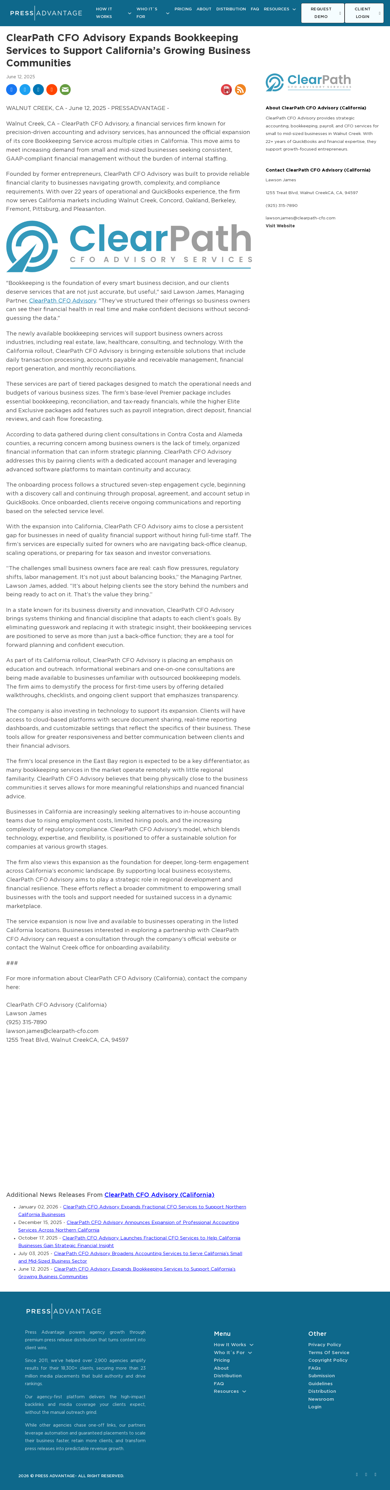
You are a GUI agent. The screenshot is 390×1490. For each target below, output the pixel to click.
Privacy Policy (324, 1345)
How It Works (104, 13)
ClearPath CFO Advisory (62, 301)
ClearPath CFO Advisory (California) (159, 1195)
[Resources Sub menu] (294, 9)
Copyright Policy (328, 1360)
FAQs (314, 1368)
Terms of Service (328, 1353)
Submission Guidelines (321, 1380)
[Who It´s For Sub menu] (168, 13)
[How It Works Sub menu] (130, 13)
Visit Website (280, 226)
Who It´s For (146, 13)
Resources (276, 9)
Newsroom (321, 1399)
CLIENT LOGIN (368, 13)
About (204, 9)
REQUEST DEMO (326, 13)
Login (314, 1407)
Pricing (183, 9)
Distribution (231, 9)
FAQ (255, 9)
